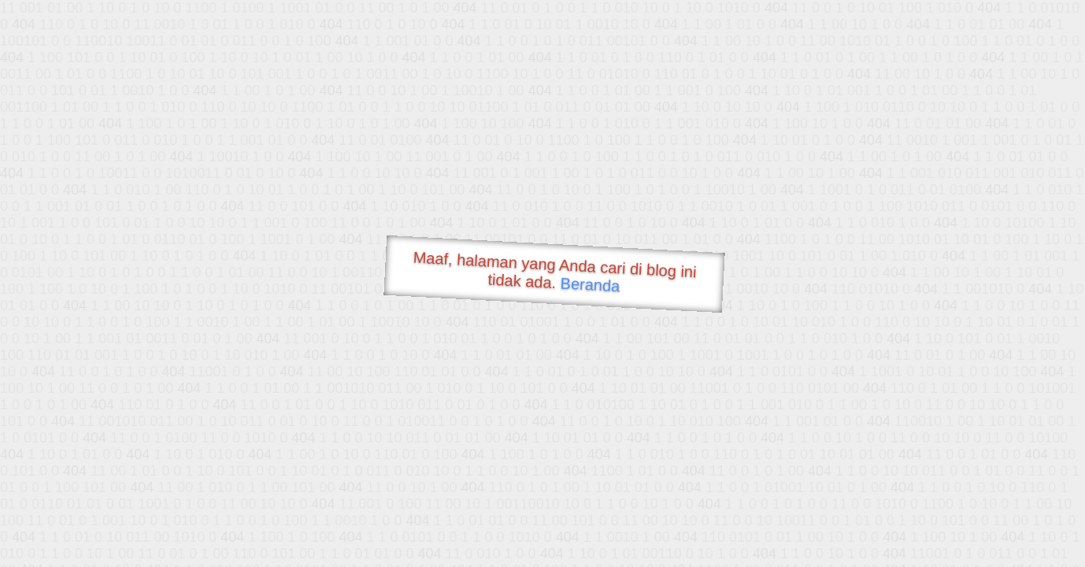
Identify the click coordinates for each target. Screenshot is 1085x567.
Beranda (590, 284)
